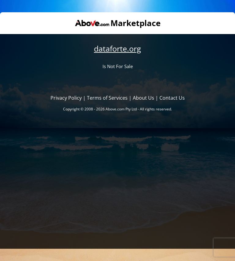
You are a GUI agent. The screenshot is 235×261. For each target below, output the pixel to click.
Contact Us (172, 97)
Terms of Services (107, 97)
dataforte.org (117, 48)
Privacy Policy (66, 97)
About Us (143, 97)
